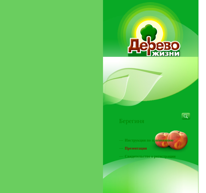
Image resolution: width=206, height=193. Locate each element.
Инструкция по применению (149, 140)
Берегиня (131, 120)
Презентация (136, 148)
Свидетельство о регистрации (150, 156)
